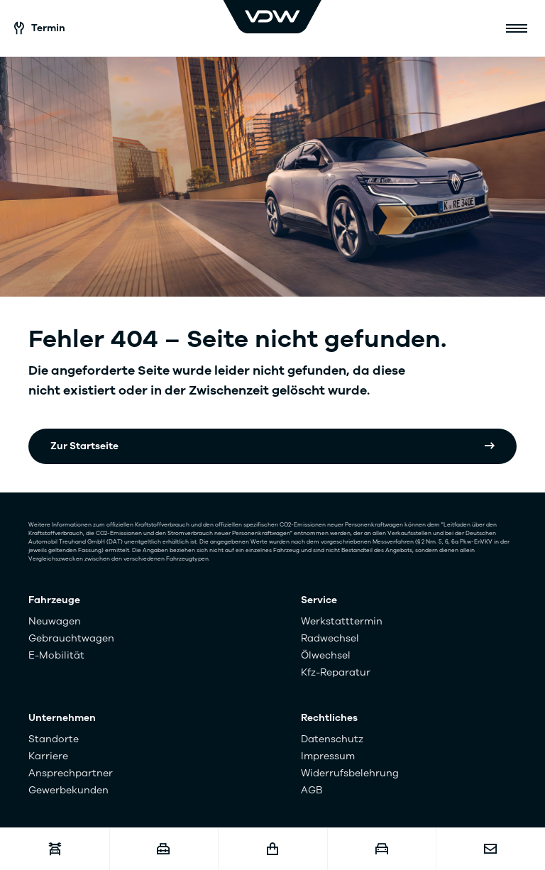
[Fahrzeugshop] (272, 849)
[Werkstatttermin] (54, 849)
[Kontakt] (490, 849)
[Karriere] (164, 849)
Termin (39, 28)
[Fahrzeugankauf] (381, 849)
